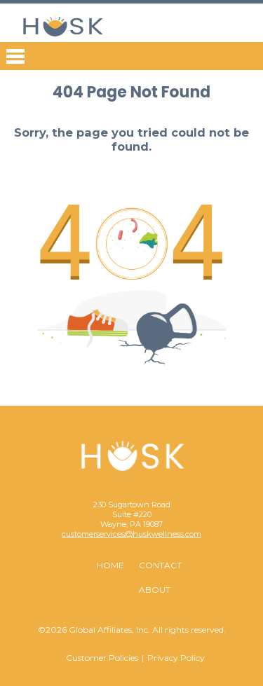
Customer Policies (102, 657)
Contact (160, 565)
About (154, 589)
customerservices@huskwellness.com (131, 534)
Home (110, 565)
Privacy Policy (176, 657)
